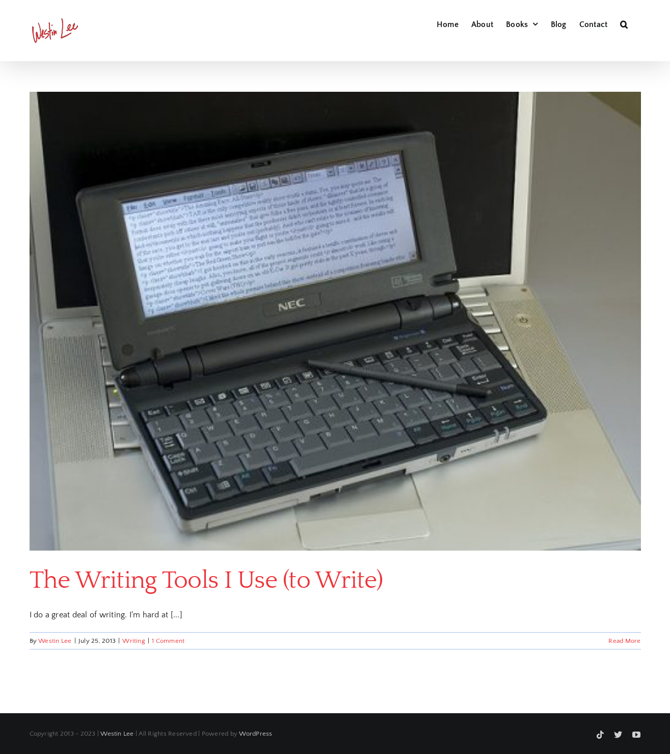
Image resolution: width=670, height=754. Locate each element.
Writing (133, 640)
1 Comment (168, 640)
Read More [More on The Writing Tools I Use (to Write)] (624, 640)
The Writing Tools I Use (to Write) (206, 580)
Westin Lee (54, 640)
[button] (624, 23)
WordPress (255, 733)
